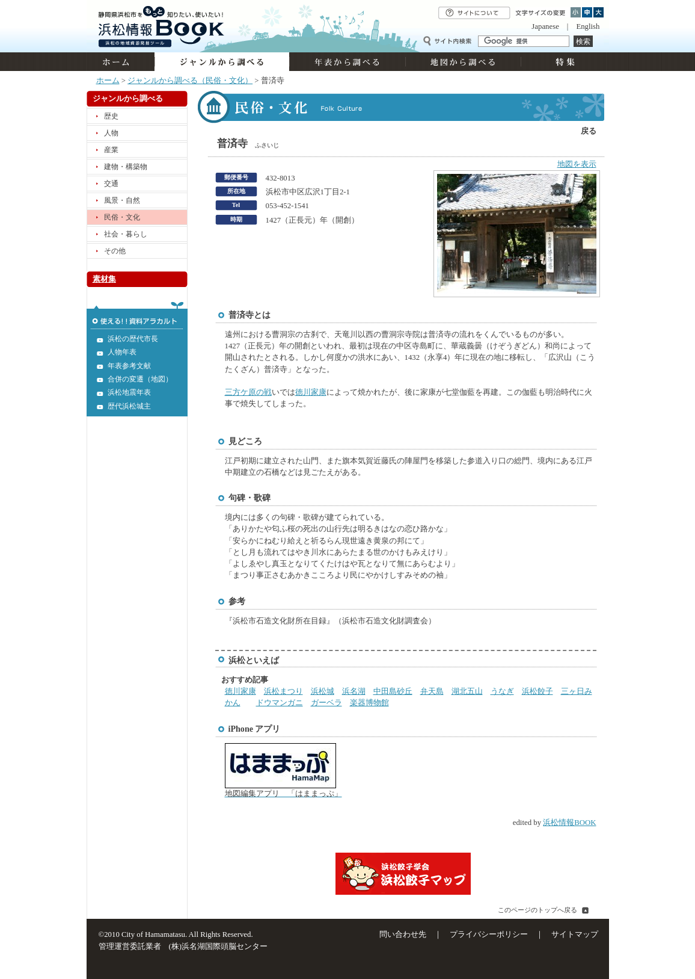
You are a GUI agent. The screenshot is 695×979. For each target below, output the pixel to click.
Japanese (545, 26)
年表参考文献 (129, 365)
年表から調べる (347, 61)
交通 (111, 183)
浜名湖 (354, 691)
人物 (111, 133)
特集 (564, 61)
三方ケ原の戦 (248, 392)
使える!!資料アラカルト (137, 315)
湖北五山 (467, 691)
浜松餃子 (537, 691)
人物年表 (122, 352)
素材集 (104, 279)
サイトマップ (574, 934)
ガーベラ (326, 703)
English (587, 26)
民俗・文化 (122, 217)
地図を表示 (576, 164)
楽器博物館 (369, 703)
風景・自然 (122, 200)
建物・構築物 (125, 166)
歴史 (111, 116)
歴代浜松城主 (129, 406)
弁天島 (432, 691)
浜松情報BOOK (569, 822)
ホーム (121, 61)
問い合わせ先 (402, 934)
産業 (111, 149)
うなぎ (502, 691)
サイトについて (474, 13)
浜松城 (322, 691)
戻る (588, 131)
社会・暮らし (125, 234)
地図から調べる (463, 61)
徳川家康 (310, 392)
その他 (115, 251)
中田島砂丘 (392, 691)
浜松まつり (283, 691)
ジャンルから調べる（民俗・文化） (190, 80)
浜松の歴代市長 (133, 338)
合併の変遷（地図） (140, 379)
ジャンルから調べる (222, 61)
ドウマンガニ (279, 703)
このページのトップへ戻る (537, 909)
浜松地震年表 (129, 392)
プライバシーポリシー (489, 934)
